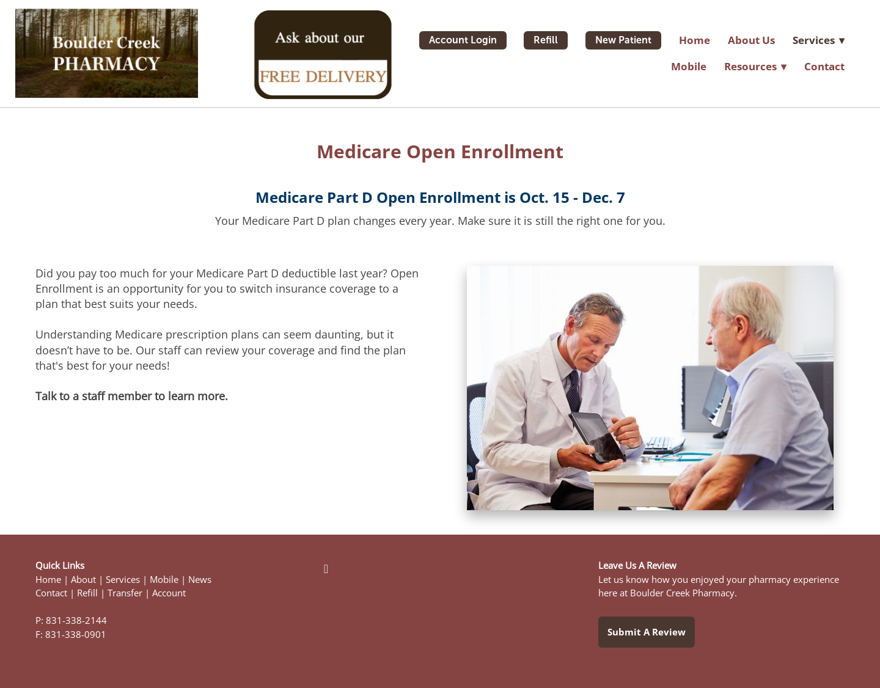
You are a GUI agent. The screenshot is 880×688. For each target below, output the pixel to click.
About (83, 579)
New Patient (623, 40)
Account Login (463, 40)
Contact (824, 66)
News (199, 579)
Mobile (688, 66)
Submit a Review (646, 632)
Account (169, 593)
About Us (751, 40)
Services (123, 579)
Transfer (125, 593)
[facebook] (326, 568)
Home (694, 40)
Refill (546, 40)
